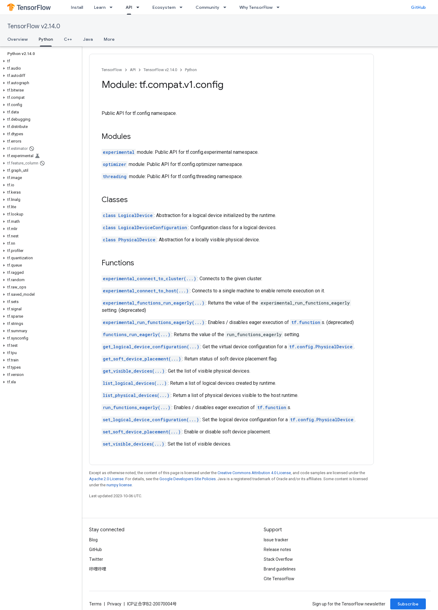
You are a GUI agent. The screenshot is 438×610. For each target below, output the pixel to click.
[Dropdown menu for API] (139, 7)
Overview (17, 39)
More (109, 39)
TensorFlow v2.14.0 (33, 26)
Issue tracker (276, 539)
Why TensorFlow (256, 7)
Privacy (114, 603)
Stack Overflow (278, 559)
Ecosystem (164, 7)
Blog (93, 539)
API (133, 69)
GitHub (418, 7)
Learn (100, 7)
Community (207, 7)
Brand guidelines (280, 569)
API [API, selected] (129, 7)
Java (88, 39)
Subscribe (408, 604)
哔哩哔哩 (97, 569)
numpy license (119, 485)
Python (191, 69)
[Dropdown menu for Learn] (113, 7)
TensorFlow (112, 69)
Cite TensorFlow (279, 578)
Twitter (96, 559)
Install (77, 7)
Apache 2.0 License (106, 479)
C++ (68, 39)
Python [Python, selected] (46, 39)
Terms (95, 603)
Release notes (277, 549)
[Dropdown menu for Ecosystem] (183, 7)
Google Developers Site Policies (187, 479)
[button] (39, 61)
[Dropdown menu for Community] (226, 7)
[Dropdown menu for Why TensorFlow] (280, 7)
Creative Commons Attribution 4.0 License (254, 472)
